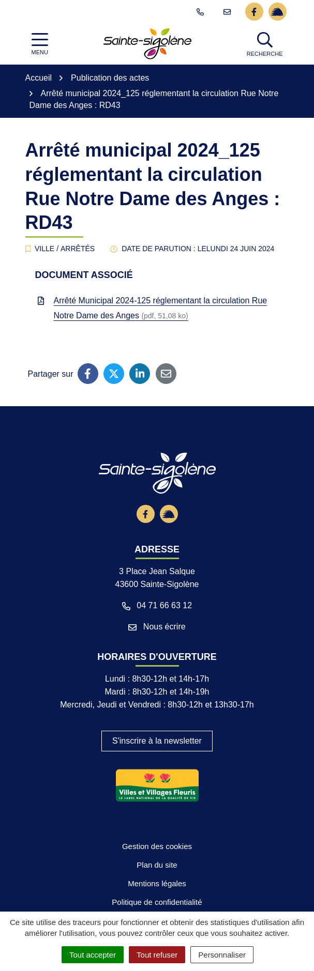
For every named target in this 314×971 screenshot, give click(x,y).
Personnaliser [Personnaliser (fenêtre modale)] (222, 954)
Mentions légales (157, 883)
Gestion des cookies (157, 846)
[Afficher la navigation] (40, 44)
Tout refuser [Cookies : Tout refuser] (157, 954)
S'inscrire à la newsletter (157, 741)
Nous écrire (157, 626)
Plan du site (157, 865)
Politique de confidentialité (157, 902)
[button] (265, 44)
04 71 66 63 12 (157, 605)
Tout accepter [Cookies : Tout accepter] (92, 954)
